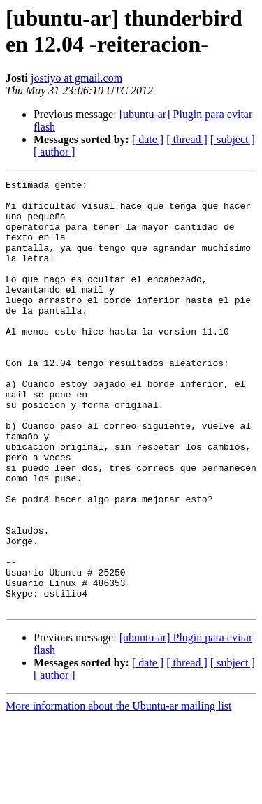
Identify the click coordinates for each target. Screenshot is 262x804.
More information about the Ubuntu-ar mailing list (119, 792)
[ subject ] (232, 139)
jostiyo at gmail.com (76, 78)
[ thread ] (187, 139)
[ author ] (54, 152)
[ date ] (147, 139)
